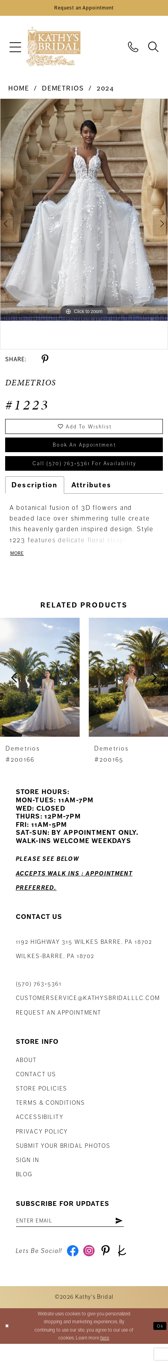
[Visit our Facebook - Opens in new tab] (73, 1268)
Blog (24, 1188)
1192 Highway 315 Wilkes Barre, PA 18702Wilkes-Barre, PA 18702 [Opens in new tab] (84, 962)
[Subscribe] (137, 1236)
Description (34, 496)
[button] (15, 50)
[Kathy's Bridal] (52, 50)
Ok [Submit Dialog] (159, 1344)
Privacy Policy (42, 1145)
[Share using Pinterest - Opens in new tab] (45, 362)
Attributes (91, 496)
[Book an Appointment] (84, 9)
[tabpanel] (84, 213)
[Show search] (153, 50)
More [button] (18, 566)
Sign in (27, 1174)
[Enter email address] (79, 1236)
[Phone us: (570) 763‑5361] (133, 50)
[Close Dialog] (8, 1344)
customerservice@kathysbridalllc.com (88, 1012)
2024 (105, 92)
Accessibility (40, 1131)
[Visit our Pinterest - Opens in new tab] (111, 1268)
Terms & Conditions (50, 1117)
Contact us (36, 1088)
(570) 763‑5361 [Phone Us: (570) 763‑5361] (39, 998)
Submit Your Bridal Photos (63, 1159)
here (104, 1356)
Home (18, 92)
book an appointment (84, 453)
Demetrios (63, 92)
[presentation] (40, 691)
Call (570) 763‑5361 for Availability (84, 474)
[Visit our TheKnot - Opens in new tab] (130, 1268)
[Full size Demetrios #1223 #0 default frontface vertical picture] (84, 213)
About (26, 1073)
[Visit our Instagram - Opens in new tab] (92, 1268)
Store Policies (42, 1102)
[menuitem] (15, 50)
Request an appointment (58, 1026)
